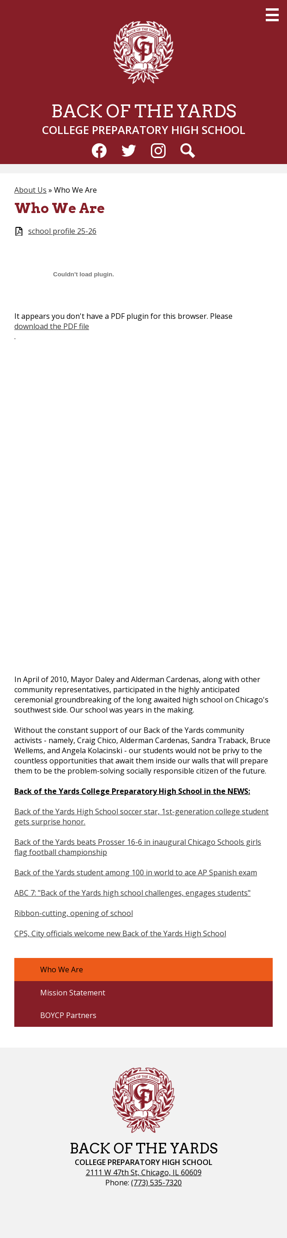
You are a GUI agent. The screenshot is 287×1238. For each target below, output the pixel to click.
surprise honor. (58, 822)
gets (22, 822)
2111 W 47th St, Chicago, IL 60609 (144, 1172)
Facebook (99, 152)
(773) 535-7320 (156, 1182)
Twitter (129, 152)
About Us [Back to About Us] (30, 190)
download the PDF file (51, 326)
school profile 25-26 (62, 231)
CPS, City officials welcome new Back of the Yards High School (120, 933)
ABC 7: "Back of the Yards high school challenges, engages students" (132, 893)
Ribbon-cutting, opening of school (73, 913)
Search (188, 152)
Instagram (158, 152)
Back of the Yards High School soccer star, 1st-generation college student (141, 811)
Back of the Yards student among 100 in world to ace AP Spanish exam (135, 872)
